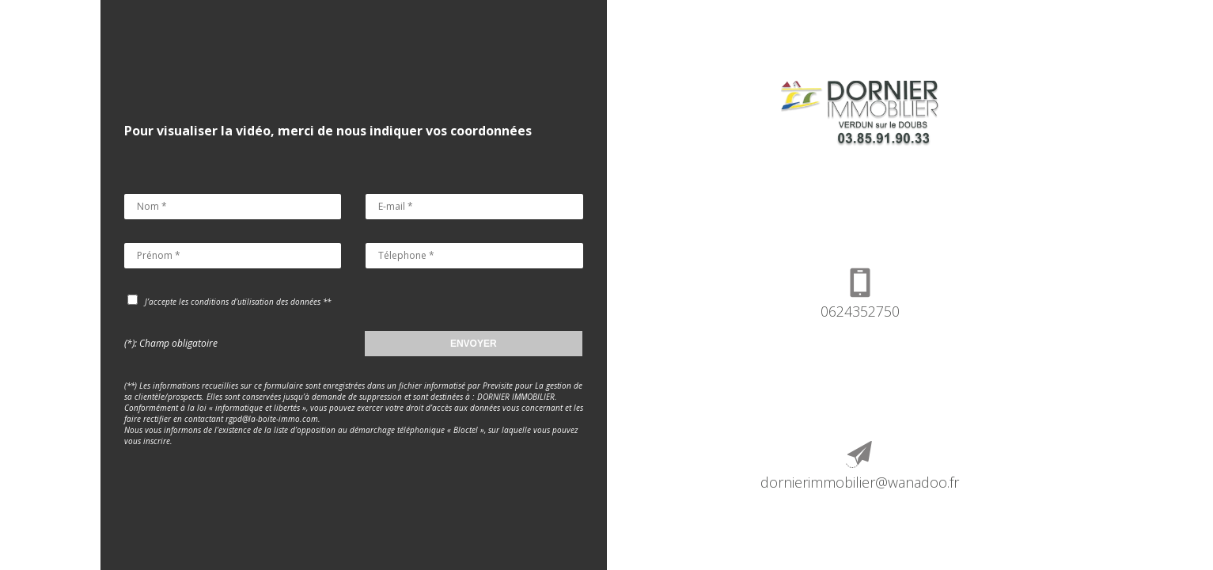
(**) (131, 385)
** (327, 301)
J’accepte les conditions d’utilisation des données (232, 301)
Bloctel (465, 429)
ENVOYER (473, 343)
